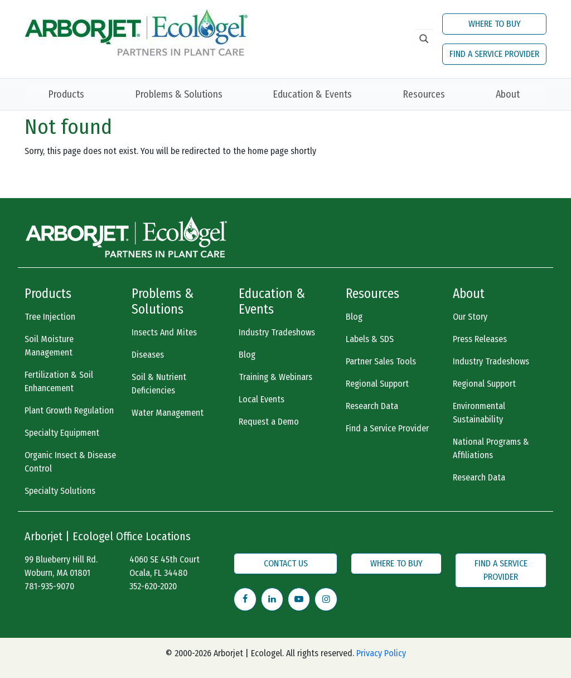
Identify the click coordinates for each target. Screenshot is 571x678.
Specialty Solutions (60, 490)
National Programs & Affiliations (491, 448)
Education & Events (312, 94)
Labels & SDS (370, 339)
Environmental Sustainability (479, 413)
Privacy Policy (381, 653)
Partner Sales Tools (381, 361)
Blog (247, 354)
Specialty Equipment (62, 432)
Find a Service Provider (387, 428)
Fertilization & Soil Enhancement (59, 381)
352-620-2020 (153, 586)
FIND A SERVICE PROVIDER (494, 54)
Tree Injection (50, 316)
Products (66, 94)
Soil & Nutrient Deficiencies (159, 384)
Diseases (148, 354)
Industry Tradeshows (277, 332)
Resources (424, 94)
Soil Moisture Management (49, 346)
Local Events (261, 399)
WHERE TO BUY (494, 23)
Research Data (372, 406)
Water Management (168, 412)
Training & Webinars (275, 377)
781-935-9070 (49, 586)
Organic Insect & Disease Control (70, 462)
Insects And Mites (164, 332)
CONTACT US (286, 563)
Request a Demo (269, 421)
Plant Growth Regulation (69, 410)
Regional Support (377, 383)
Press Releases (480, 339)
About (508, 94)
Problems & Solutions (178, 94)
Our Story (470, 316)
